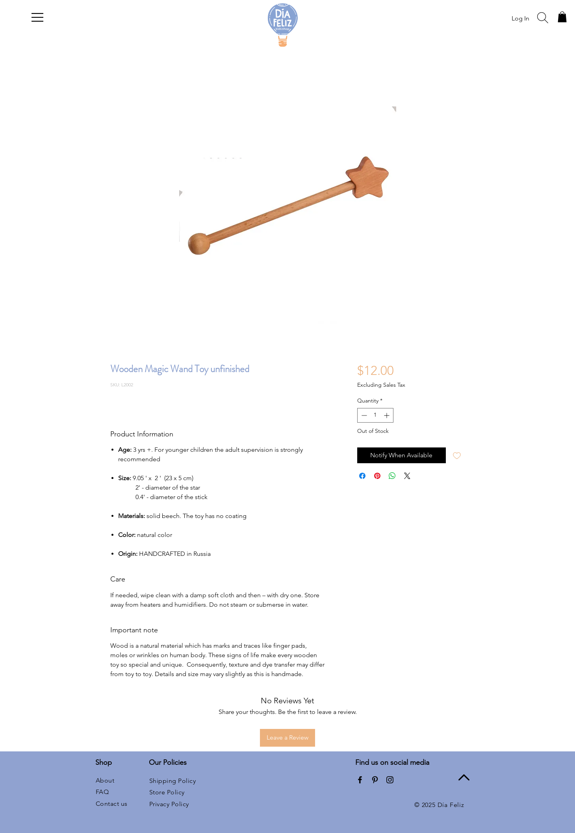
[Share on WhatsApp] (392, 476)
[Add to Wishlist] (457, 455)
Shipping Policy (172, 781)
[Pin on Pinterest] (377, 476)
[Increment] (387, 415)
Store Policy (167, 792)
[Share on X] (407, 476)
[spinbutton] (375, 415)
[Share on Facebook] (362, 476)
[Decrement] (363, 415)
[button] (37, 17)
